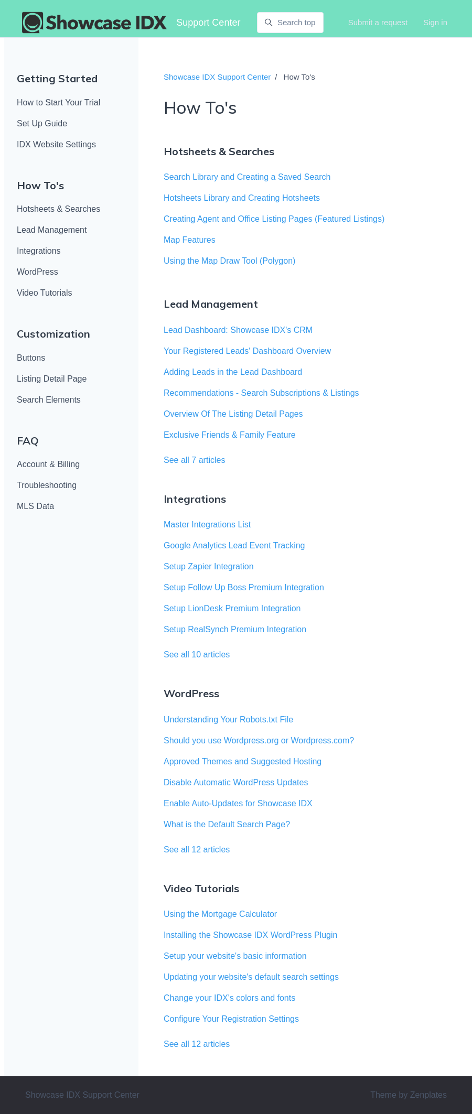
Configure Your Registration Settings (231, 1018)
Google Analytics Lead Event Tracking (234, 545)
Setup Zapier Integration (209, 566)
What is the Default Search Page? (227, 824)
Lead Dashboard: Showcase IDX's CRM (238, 330)
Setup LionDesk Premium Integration (232, 608)
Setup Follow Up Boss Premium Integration (244, 587)
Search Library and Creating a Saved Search (247, 176)
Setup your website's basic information (235, 955)
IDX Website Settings (56, 144)
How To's (40, 185)
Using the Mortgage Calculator (220, 914)
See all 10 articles (197, 654)
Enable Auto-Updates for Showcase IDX (238, 803)
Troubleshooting (47, 485)
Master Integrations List (207, 524)
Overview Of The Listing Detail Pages (233, 413)
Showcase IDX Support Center (217, 76)
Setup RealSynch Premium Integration (235, 629)
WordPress (37, 271)
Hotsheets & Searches (58, 208)
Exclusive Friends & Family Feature (230, 434)
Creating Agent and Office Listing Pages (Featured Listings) (274, 218)
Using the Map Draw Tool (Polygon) (229, 260)
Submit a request (377, 22)
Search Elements (49, 399)
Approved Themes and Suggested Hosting (242, 761)
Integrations (39, 250)
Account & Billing (48, 464)
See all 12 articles (197, 849)
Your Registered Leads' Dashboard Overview (247, 351)
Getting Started (57, 78)
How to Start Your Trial (58, 102)
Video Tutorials (44, 292)
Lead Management (52, 229)
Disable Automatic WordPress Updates (236, 782)
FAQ (28, 440)
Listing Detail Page (52, 378)
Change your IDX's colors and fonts (229, 997)
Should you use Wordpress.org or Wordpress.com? (259, 740)
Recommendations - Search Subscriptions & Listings (261, 392)
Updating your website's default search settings (251, 976)
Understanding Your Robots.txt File (228, 719)
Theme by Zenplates (408, 1094)
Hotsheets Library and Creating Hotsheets (242, 197)
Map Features (190, 239)
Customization (53, 333)
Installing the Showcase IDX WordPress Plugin (250, 935)
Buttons (31, 357)
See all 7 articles (194, 460)
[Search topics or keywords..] (290, 23)
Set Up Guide (42, 123)
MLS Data (35, 506)
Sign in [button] (435, 22)
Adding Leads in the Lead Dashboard (233, 371)
